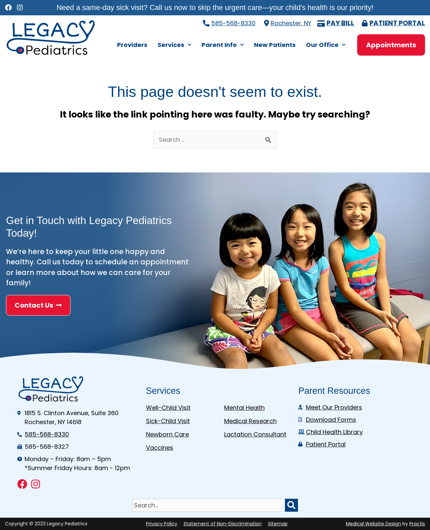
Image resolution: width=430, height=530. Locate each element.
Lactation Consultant (255, 434)
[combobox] (208, 505)
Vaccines (159, 447)
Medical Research (250, 421)
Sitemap (278, 523)
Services (174, 45)
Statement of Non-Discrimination (223, 523)
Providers (132, 45)
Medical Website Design (373, 523)
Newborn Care (167, 434)
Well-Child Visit (168, 407)
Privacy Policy (161, 523)
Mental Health (244, 407)
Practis (417, 523)
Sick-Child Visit (168, 421)
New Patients (275, 45)
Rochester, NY (291, 23)
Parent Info (223, 45)
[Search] (291, 505)
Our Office (326, 45)
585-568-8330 (233, 23)
